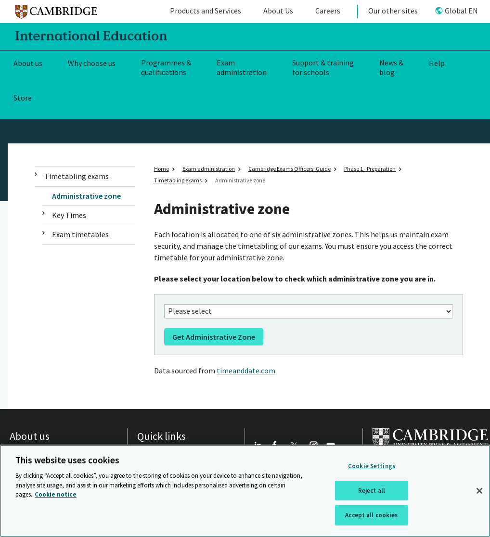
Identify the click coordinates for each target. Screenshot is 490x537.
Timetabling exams (76, 176)
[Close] (479, 490)
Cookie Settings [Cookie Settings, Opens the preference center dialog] (371, 466)
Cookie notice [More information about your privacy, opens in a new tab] (56, 494)
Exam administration (242, 67)
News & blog (391, 67)
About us (27, 63)
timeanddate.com (246, 370)
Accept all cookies (371, 515)
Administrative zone (86, 196)
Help (437, 63)
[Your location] (308, 311)
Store (22, 97)
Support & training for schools (323, 67)
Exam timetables (80, 234)
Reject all (371, 490)
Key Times (69, 215)
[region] (245, 491)
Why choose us (92, 63)
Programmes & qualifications (166, 67)
